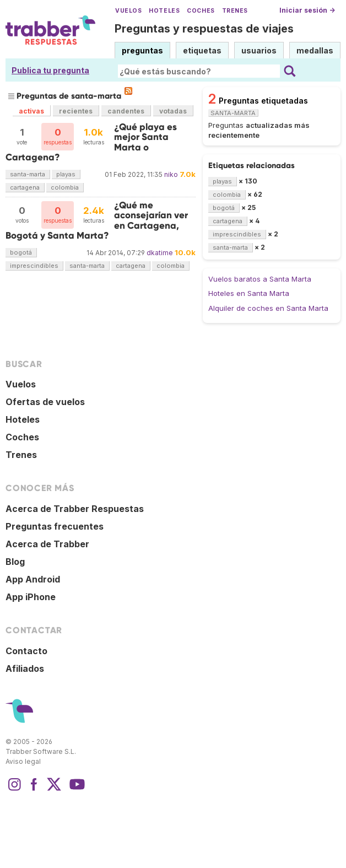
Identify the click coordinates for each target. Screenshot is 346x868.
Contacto (26, 650)
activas (31, 111)
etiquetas (202, 50)
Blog (15, 561)
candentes (125, 111)
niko (171, 174)
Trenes (235, 10)
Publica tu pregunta (50, 70)
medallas (314, 50)
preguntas (142, 50)
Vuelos (128, 10)
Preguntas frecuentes (55, 526)
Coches (200, 10)
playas (65, 174)
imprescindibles (34, 265)
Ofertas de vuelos (45, 401)
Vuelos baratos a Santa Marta (259, 278)
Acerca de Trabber (47, 543)
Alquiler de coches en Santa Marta (268, 308)
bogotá (21, 252)
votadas (173, 111)
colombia (65, 187)
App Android (33, 579)
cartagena (25, 187)
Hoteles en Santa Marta (248, 293)
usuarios (259, 50)
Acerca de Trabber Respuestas (75, 508)
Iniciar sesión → (307, 10)
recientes (76, 111)
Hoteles (164, 10)
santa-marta (27, 174)
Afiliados (25, 668)
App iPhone (31, 596)
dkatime (160, 253)
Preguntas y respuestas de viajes (204, 28)
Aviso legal (23, 761)
